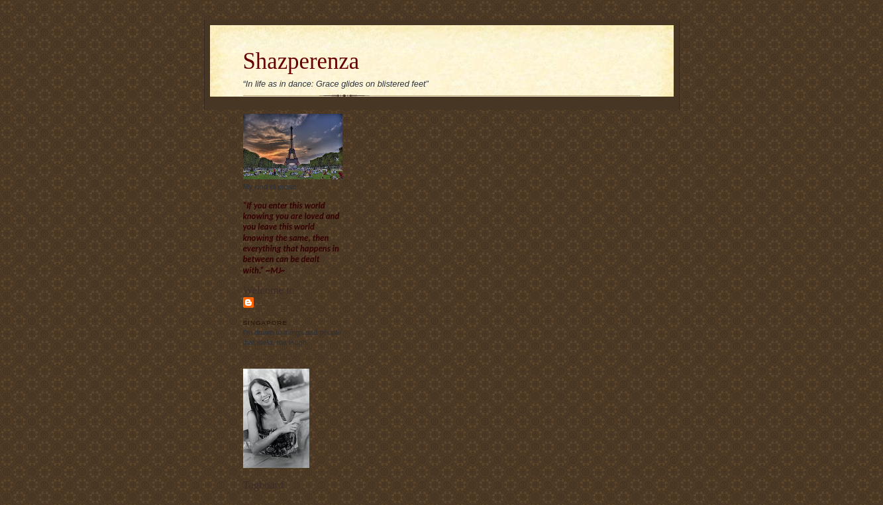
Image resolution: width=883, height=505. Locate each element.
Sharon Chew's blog (288, 307)
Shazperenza (301, 61)
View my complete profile (283, 355)
